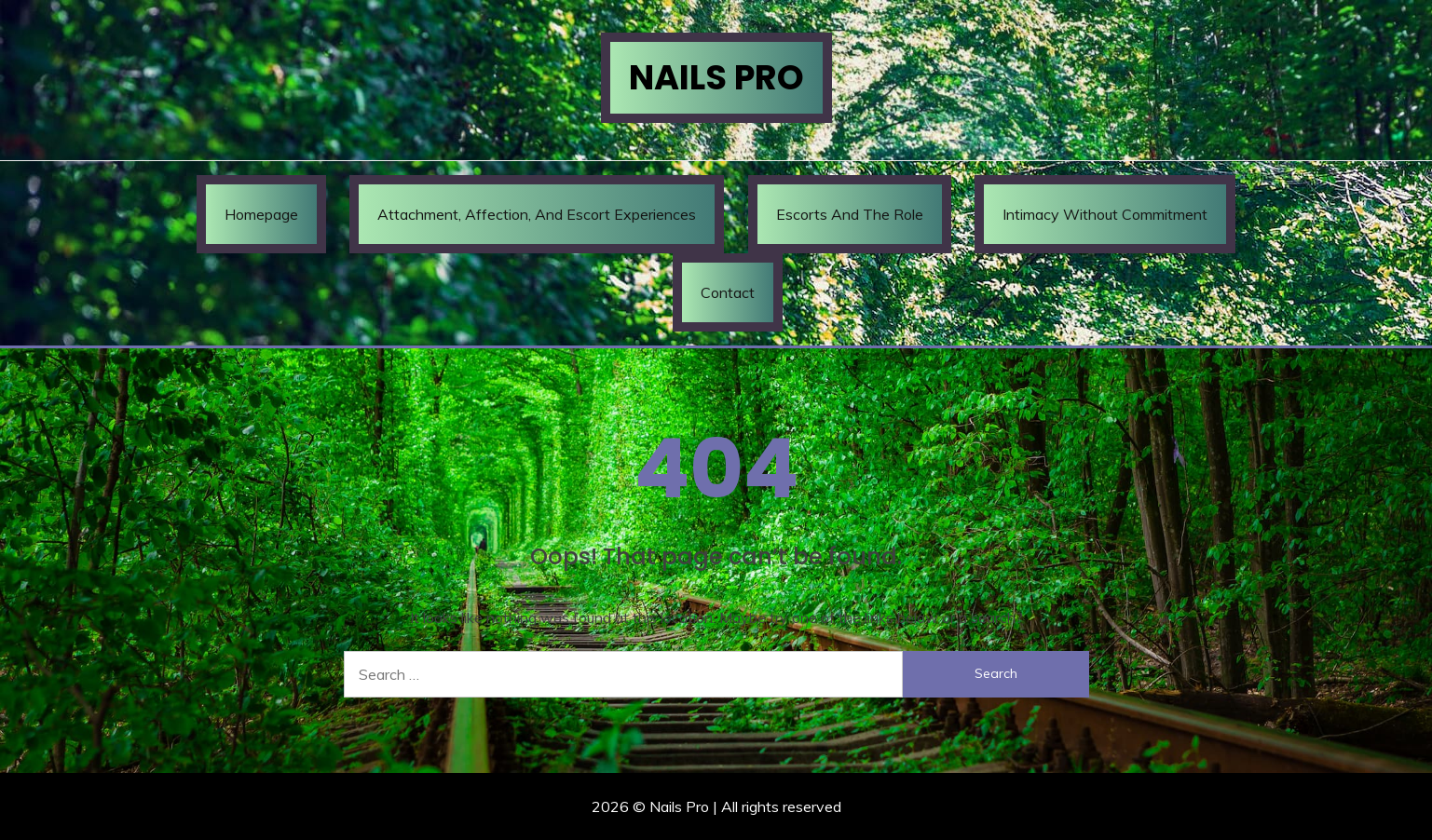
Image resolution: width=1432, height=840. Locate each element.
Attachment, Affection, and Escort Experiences (536, 214)
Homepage (261, 214)
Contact (728, 292)
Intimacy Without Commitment (1104, 214)
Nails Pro (716, 77)
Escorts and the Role (849, 214)
